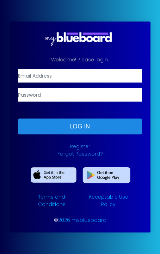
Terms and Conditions (52, 200)
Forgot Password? (80, 153)
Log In (80, 126)
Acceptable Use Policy (108, 200)
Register (80, 146)
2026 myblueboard (82, 220)
